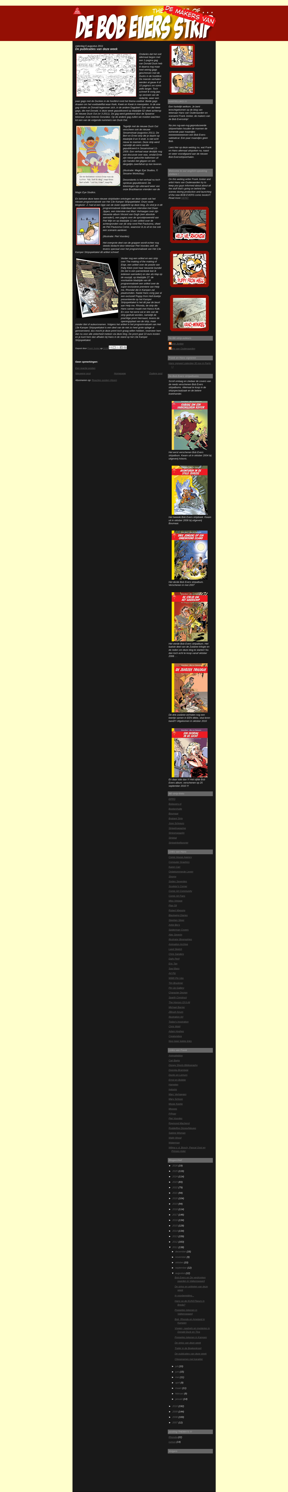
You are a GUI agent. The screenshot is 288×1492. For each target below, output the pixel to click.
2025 (175, 1171)
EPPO (172, 799)
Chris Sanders (176, 954)
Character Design (178, 992)
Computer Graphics (179, 862)
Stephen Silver (176, 920)
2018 (175, 1209)
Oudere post (156, 373)
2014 (175, 1230)
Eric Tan (173, 963)
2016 (175, 1220)
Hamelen (173, 1084)
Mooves (173, 1108)
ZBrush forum (176, 1012)
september (181, 1267)
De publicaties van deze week (191, 1353)
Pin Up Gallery (176, 987)
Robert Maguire (177, 910)
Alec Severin (175, 934)
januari (179, 1399)
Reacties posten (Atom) (104, 380)
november (181, 1257)
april (178, 1382)
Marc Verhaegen (178, 1094)
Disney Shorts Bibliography (183, 1065)
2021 (175, 1192)
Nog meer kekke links (180, 1041)
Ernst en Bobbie (177, 1079)
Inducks (173, 1089)
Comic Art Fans (177, 895)
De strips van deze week (188, 1342)
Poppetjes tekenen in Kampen (191, 1337)
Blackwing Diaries (178, 915)
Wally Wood (175, 1137)
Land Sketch (175, 949)
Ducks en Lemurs (178, 1075)
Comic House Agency (180, 857)
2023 (175, 1182)
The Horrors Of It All (179, 1002)
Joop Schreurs (176, 823)
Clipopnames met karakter (189, 1359)
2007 (175, 1422)
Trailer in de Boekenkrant (188, 1348)
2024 (175, 1176)
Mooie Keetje (176, 1103)
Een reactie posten (85, 368)
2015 (175, 1225)
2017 (175, 1214)
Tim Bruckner (176, 983)
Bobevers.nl (175, 804)
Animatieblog (176, 1055)
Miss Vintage (175, 900)
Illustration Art (176, 1016)
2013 (175, 1236)
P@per (172, 1113)
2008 (175, 1417)
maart (178, 1388)
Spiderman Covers (179, 929)
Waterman (174, 1142)
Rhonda (173, 1437)
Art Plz (172, 973)
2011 (175, 1247)
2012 (175, 1241)
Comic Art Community (180, 891)
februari (179, 1393)
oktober (179, 1262)
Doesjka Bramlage (178, 1070)
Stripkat (173, 837)
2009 (175, 1411)
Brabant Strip (176, 818)
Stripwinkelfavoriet (178, 842)
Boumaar (173, 813)
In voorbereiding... (184, 1295)
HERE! (185, 198)
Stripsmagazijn (176, 832)
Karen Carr (175, 867)
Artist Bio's (174, 924)
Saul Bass (174, 968)
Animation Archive (178, 944)
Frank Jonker (177, 343)
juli (177, 1366)
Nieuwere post (83, 373)
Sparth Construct (178, 997)
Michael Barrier (177, 1007)
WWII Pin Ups (176, 978)
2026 (175, 1165)
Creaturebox (175, 1036)
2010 (175, 1406)
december (181, 1251)
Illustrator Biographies (180, 939)
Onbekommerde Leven (181, 871)
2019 (175, 1203)
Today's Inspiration (179, 1021)
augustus (180, 1273)
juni (177, 1371)
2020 (175, 1198)
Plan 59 (173, 905)
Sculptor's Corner (178, 886)
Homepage (120, 373)
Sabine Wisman (177, 1132)
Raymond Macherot (179, 1123)
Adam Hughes (176, 1031)
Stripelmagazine (177, 828)
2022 (175, 1187)
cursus (172, 1441)
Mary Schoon (176, 1099)
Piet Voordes (175, 1118)
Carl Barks (174, 1060)
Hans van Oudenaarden (182, 348)
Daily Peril (174, 958)
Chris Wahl (175, 1026)
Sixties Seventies (178, 881)
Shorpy (172, 876)
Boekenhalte (175, 808)
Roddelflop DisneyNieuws (182, 1128)
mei (177, 1377)
